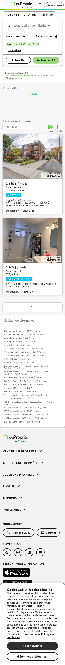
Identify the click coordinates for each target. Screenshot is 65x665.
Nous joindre (13, 524)
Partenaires (15, 509)
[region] (32, 624)
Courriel (48, 532)
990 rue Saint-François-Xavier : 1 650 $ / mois (25, 334)
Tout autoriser (32, 646)
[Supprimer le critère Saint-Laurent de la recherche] (16, 44)
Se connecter (54, 4)
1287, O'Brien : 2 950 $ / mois (17, 345)
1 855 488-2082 (18, 532)
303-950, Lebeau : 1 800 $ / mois (19, 362)
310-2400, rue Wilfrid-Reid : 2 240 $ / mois (23, 384)
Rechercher (45, 60)
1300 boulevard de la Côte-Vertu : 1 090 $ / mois (26, 418)
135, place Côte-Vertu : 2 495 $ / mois (21, 388)
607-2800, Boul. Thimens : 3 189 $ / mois (23, 377)
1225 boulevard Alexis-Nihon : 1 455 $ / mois (24, 352)
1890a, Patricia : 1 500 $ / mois (17, 359)
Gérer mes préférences (32, 656)
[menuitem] (32, 451)
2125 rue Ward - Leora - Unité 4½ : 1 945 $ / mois (26, 395)
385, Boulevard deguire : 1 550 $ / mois (22, 411)
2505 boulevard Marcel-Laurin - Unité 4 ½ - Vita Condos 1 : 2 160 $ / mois (26, 367)
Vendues (47, 15)
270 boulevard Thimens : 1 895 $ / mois (22, 331)
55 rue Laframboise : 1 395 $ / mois (20, 341)
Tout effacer (15, 50)
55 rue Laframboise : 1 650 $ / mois (20, 338)
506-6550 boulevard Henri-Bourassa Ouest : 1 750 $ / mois (28, 403)
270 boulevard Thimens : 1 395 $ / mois (22, 421)
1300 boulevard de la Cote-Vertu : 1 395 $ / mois (26, 414)
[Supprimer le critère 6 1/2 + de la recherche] (33, 44)
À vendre (12, 15)
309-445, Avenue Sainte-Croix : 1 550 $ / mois (25, 381)
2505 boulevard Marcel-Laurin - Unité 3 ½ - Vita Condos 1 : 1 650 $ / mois (26, 372)
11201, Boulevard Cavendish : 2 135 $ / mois (23, 348)
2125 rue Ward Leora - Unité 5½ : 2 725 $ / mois (25, 407)
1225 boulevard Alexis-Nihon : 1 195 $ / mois (24, 355)
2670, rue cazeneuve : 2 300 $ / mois (21, 391)
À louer (30, 15)
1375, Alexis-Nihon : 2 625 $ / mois (20, 398)
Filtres (18, 60)
